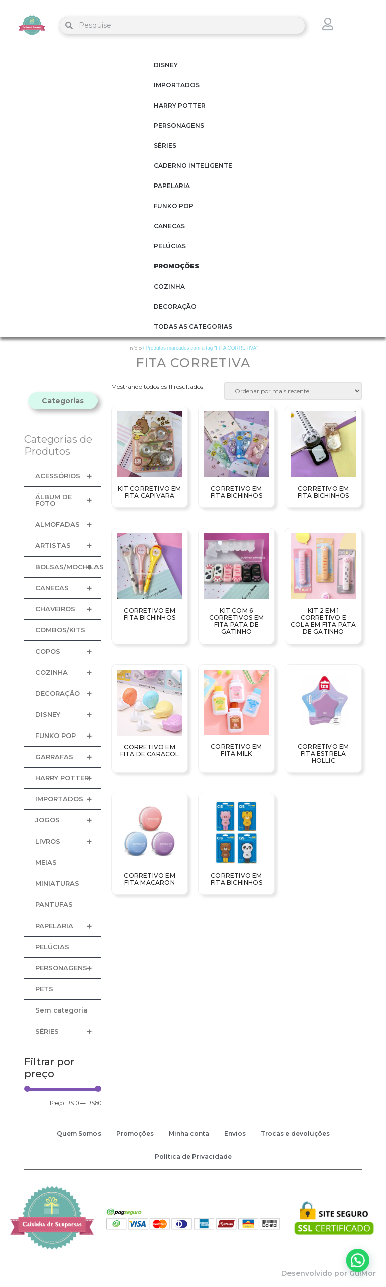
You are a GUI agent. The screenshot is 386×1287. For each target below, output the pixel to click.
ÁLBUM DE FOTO (68, 500)
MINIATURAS (57, 883)
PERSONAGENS (179, 125)
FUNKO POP (174, 206)
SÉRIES (165, 145)
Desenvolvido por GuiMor (328, 1273)
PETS (44, 989)
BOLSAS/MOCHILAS (68, 567)
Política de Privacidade (193, 1156)
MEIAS (46, 862)
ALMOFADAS (68, 524)
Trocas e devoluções (295, 1133)
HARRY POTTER (180, 105)
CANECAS (169, 226)
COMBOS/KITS (60, 630)
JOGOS (68, 820)
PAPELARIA (172, 186)
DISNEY (166, 65)
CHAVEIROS (68, 609)
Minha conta (189, 1133)
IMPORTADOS (177, 85)
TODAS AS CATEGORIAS (193, 326)
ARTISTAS (68, 545)
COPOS (68, 651)
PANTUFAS (54, 904)
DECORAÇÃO (175, 306)
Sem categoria (61, 1010)
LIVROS (68, 841)
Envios (235, 1133)
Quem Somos (79, 1133)
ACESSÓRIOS (68, 476)
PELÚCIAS (170, 246)
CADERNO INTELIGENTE (193, 165)
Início (135, 348)
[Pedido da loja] (293, 391)
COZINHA (169, 286)
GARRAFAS (68, 757)
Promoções (135, 1133)
